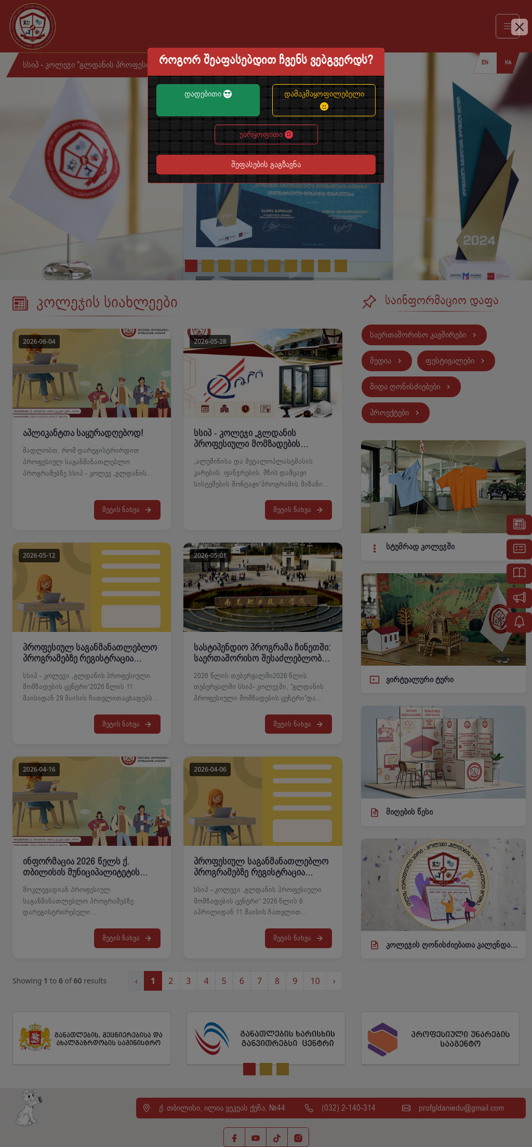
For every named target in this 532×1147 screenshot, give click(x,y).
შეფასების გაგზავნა (266, 164)
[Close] (519, 27)
